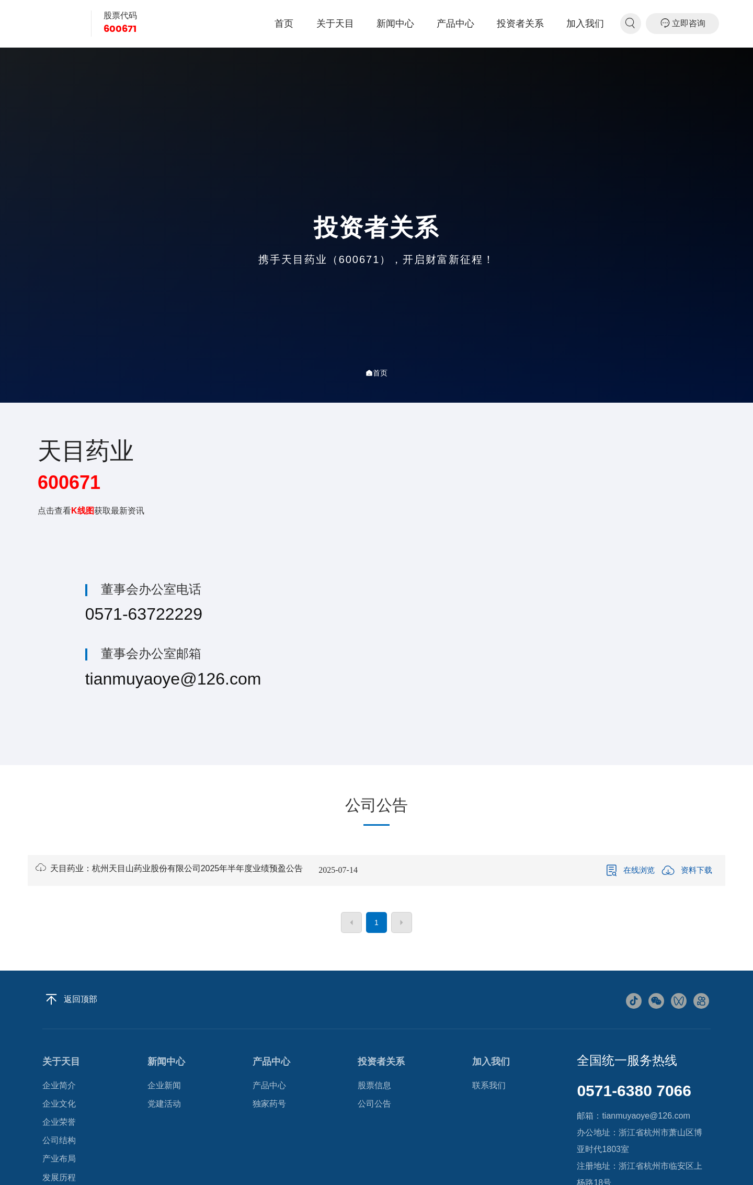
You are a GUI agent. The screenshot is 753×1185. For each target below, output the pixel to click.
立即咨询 (682, 23)
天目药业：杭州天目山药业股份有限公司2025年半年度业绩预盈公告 (169, 868)
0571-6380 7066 (634, 1090)
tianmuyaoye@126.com (173, 678)
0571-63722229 (143, 614)
